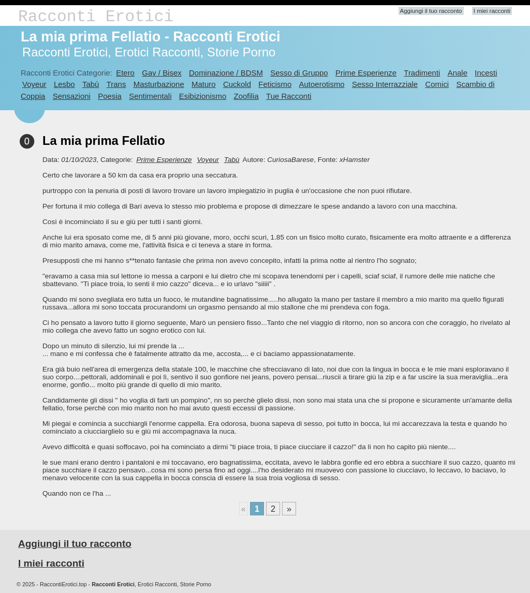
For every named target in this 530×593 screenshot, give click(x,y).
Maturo (204, 84)
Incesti (486, 72)
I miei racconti (492, 11)
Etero (125, 72)
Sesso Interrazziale (385, 84)
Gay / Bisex (161, 72)
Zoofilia (246, 96)
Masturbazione (159, 84)
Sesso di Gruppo (299, 72)
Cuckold (237, 84)
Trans (116, 84)
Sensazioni (72, 96)
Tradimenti (422, 72)
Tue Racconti (289, 96)
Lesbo (64, 84)
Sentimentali (150, 96)
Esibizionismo (202, 96)
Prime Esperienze (365, 72)
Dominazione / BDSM (226, 72)
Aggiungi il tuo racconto (431, 11)
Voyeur (34, 84)
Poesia (110, 96)
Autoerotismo (322, 84)
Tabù (90, 84)
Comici (437, 84)
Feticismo (274, 84)
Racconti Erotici (95, 17)
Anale (457, 72)
